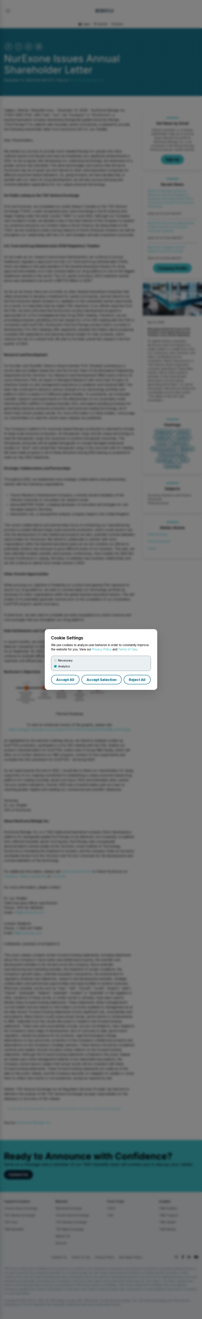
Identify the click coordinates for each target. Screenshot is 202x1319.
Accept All (65, 680)
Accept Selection (102, 680)
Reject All (137, 680)
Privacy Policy (102, 649)
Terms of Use (127, 649)
